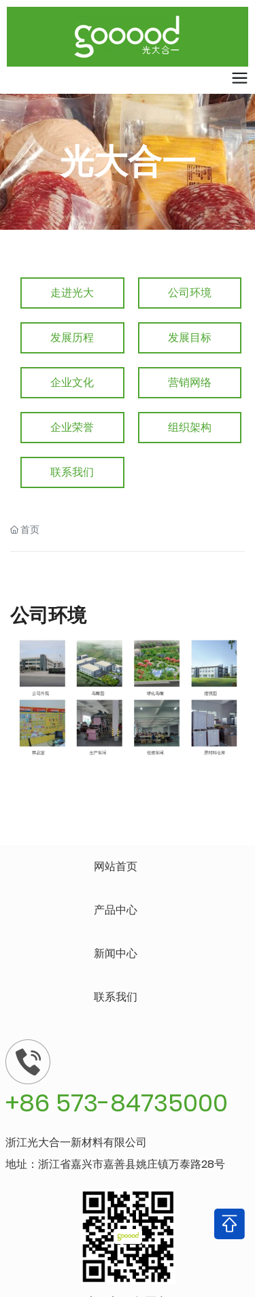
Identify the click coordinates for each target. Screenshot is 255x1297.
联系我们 (72, 472)
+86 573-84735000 (116, 1103)
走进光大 (72, 292)
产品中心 (115, 910)
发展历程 (72, 337)
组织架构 (189, 427)
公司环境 (189, 292)
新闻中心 (115, 953)
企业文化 (72, 382)
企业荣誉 (72, 427)
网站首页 (115, 866)
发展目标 (189, 337)
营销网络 (189, 382)
